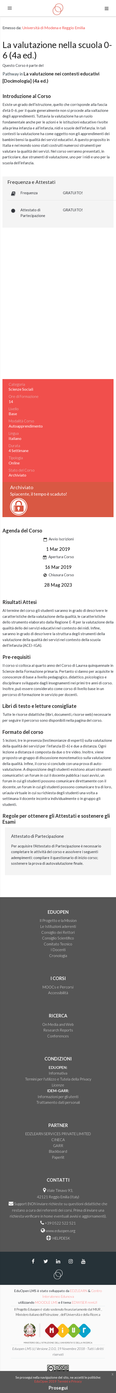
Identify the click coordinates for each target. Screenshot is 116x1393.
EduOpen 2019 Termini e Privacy (58, 1381)
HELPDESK (61, 1238)
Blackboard (58, 1151)
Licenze (58, 1085)
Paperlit (58, 1157)
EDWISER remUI (85, 1302)
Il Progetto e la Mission (58, 920)
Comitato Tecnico (58, 944)
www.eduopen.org (60, 1230)
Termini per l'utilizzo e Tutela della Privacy (58, 1079)
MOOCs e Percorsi (58, 987)
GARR (58, 1145)
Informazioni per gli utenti (58, 1096)
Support (20, 1203)
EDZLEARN (78, 1291)
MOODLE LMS (46, 1302)
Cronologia (58, 955)
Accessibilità (58, 992)
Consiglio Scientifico (58, 938)
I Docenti (58, 949)
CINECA (58, 1139)
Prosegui (58, 1388)
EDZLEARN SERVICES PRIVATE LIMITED (58, 1133)
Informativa (58, 1073)
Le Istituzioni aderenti (58, 926)
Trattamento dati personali (58, 1102)
